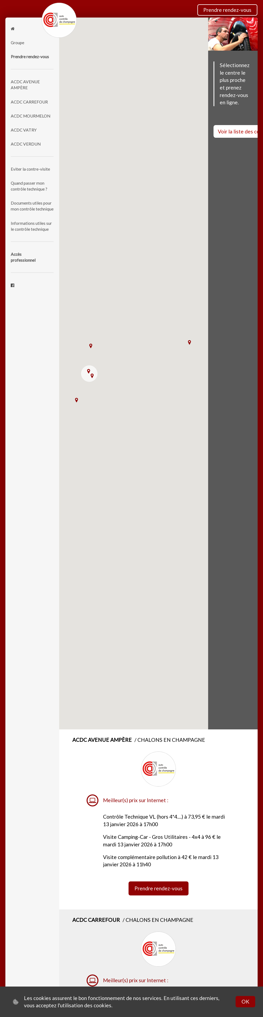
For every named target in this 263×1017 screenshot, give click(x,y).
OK (245, 1001)
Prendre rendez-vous (227, 10)
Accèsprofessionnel (23, 257)
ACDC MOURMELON (30, 115)
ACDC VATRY (24, 129)
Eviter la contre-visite (30, 169)
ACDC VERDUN (26, 144)
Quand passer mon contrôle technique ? (29, 186)
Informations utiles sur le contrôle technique (31, 226)
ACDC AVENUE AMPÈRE (25, 84)
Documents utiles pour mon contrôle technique (32, 206)
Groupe (17, 42)
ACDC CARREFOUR (29, 101)
